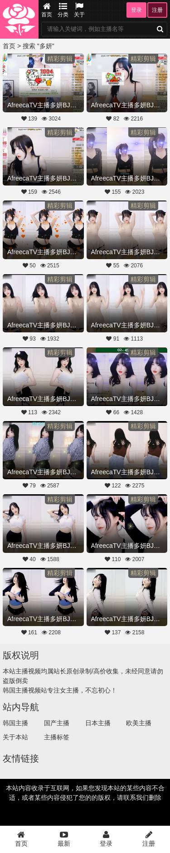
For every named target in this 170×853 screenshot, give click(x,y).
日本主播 (98, 723)
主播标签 (56, 737)
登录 (136, 10)
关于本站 (15, 737)
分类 (63, 10)
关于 (79, 10)
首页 (46, 10)
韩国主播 (15, 723)
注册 (157, 10)
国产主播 (56, 723)
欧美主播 (138, 723)
